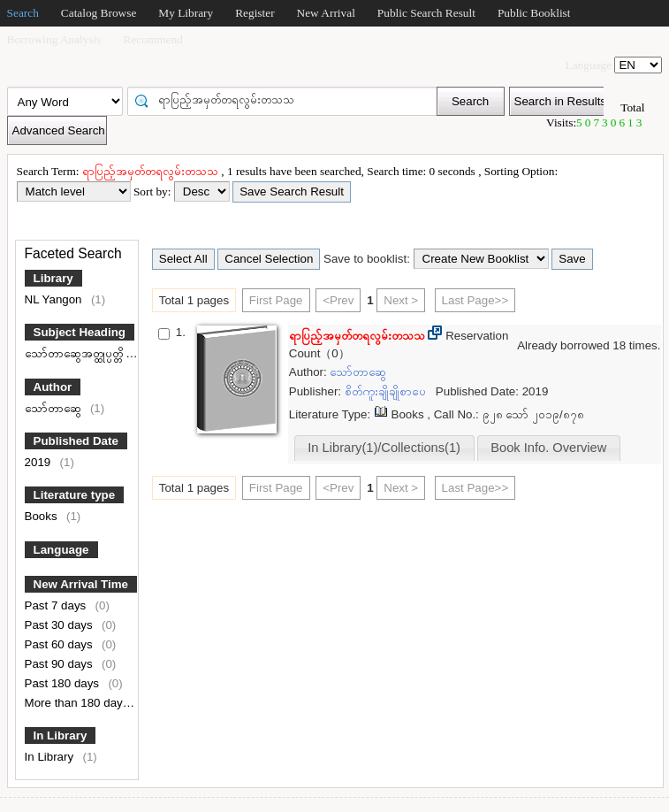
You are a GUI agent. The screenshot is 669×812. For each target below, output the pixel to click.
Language (61, 549)
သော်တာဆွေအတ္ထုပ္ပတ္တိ (75, 353)
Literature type (75, 495)
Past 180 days (64, 683)
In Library (60, 735)
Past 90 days (60, 663)
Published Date (76, 441)
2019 (39, 462)
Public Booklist (534, 12)
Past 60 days (60, 644)
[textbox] (288, 100)
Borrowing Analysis (54, 39)
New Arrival (326, 12)
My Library (185, 12)
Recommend (153, 39)
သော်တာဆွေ (55, 408)
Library (53, 278)
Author (53, 387)
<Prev (338, 300)
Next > (401, 300)
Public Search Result (426, 12)
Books (43, 516)
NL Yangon (55, 299)
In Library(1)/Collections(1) (384, 447)
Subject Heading (79, 332)
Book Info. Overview (548, 447)
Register (254, 12)
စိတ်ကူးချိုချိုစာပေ (387, 391)
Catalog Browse (99, 12)
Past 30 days (60, 625)
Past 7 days (57, 605)
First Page (276, 300)
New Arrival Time (81, 584)
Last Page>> (475, 300)
